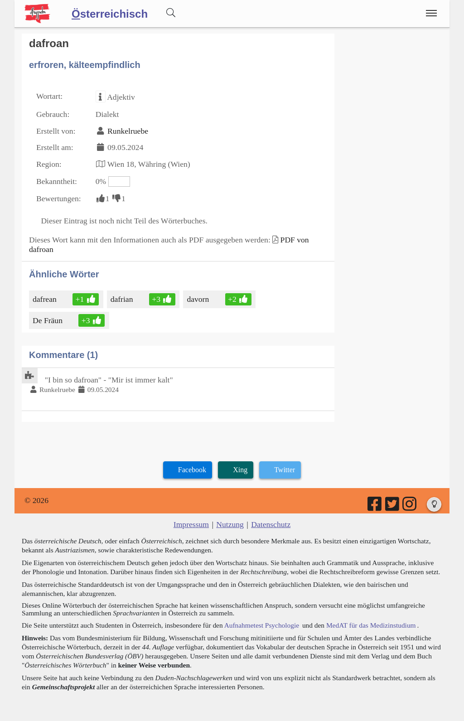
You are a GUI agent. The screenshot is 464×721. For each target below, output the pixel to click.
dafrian (123, 299)
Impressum (191, 524)
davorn (198, 299)
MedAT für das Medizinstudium (371, 625)
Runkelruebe (127, 130)
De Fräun (48, 320)
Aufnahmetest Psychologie (261, 625)
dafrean (45, 299)
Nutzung (230, 524)
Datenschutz (270, 524)
